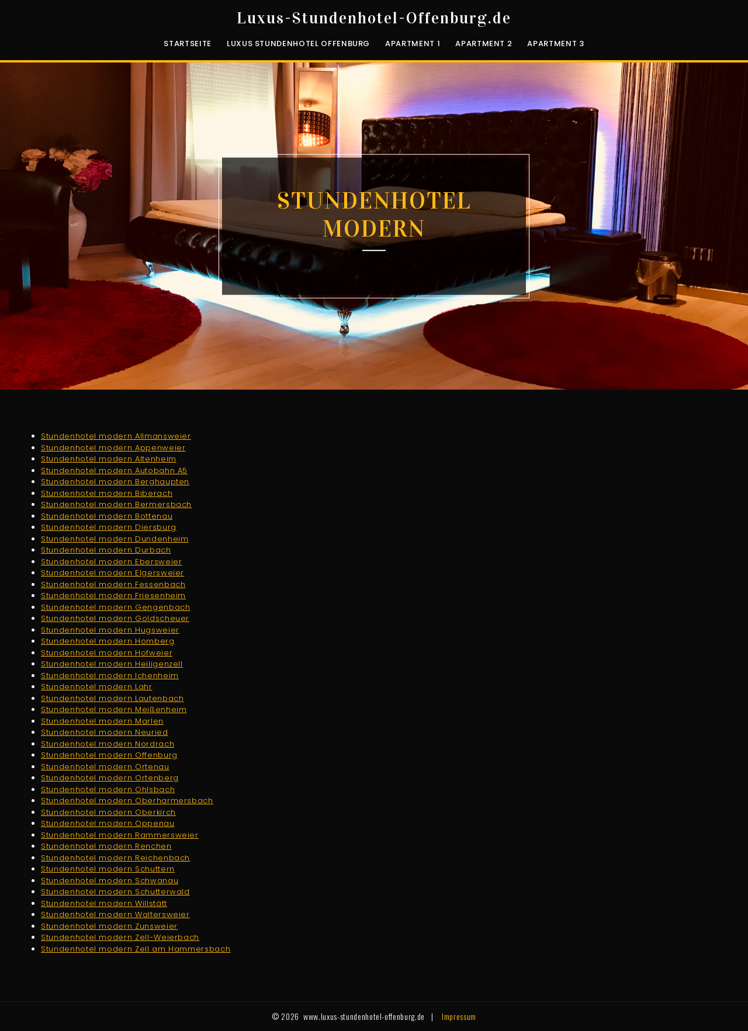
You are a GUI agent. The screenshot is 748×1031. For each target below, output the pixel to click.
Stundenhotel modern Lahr (97, 686)
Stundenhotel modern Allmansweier (116, 436)
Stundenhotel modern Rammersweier (120, 835)
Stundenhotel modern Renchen (106, 846)
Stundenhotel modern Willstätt (104, 903)
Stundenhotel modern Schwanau (109, 880)
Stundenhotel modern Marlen (102, 721)
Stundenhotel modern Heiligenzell (112, 663)
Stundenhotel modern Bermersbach (116, 504)
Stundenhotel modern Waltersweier (115, 914)
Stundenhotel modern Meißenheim (114, 709)
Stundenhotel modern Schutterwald (115, 891)
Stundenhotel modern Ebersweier (111, 561)
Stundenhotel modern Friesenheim (113, 595)
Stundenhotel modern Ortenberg (110, 777)
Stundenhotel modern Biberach (106, 493)
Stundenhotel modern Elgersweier (112, 572)
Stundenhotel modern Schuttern (108, 868)
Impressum (459, 1016)
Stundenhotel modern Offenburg (109, 755)
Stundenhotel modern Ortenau (105, 766)
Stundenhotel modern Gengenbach (116, 607)
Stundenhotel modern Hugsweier (110, 630)
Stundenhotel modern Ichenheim (110, 675)
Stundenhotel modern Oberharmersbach (127, 800)
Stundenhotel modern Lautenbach (112, 698)
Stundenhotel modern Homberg (108, 641)
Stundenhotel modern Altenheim (108, 458)
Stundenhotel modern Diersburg (108, 527)
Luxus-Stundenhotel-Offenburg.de (374, 18)
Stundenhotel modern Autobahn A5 (114, 470)
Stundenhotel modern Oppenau (108, 823)
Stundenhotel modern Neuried (104, 732)
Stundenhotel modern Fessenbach (113, 584)
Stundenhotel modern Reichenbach (115, 857)
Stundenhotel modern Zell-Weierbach (120, 937)
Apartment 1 (412, 44)
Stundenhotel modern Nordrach (107, 743)
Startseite (188, 44)
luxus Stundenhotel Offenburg (298, 44)
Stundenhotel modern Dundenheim (115, 538)
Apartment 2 (483, 44)
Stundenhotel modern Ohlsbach (108, 789)
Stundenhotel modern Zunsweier (109, 926)
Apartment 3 (555, 44)
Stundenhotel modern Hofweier (106, 652)
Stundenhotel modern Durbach (106, 550)
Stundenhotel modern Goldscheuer (115, 618)
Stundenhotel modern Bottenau (106, 516)
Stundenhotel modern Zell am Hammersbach (135, 948)
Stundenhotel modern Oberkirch (108, 812)
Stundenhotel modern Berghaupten (115, 481)
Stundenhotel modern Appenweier (113, 447)
